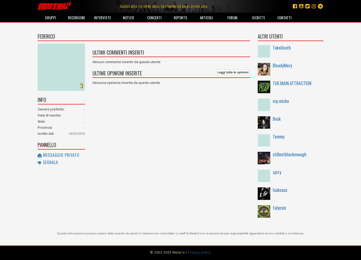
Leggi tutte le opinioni (233, 72)
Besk (277, 118)
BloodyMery (282, 65)
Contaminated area (175, 6)
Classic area (128, 6)
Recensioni (76, 17)
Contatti (284, 17)
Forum (232, 17)
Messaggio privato (58, 155)
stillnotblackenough (289, 154)
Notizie (128, 17)
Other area (199, 6)
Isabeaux (280, 190)
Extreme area (149, 6)
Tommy (279, 136)
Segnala (48, 162)
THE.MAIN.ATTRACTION (292, 83)
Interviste (102, 17)
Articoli (206, 17)
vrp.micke (281, 101)
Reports (180, 17)
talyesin (279, 207)
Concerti (154, 17)
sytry (277, 172)
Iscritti (258, 17)
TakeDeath (282, 47)
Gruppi (50, 17)
